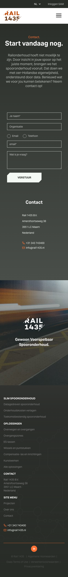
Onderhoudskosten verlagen (20, 410)
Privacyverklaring (34, 566)
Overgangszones (13, 435)
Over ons (9, 509)
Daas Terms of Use (17, 562)
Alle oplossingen (13, 466)
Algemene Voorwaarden (41, 556)
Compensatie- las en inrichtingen (22, 454)
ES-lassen (9, 441)
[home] (12, 16)
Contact (8, 515)
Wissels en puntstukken (17, 448)
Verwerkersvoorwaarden (45, 562)
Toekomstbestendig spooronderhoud (25, 416)
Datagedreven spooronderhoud (22, 404)
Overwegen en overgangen (19, 429)
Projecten (9, 503)
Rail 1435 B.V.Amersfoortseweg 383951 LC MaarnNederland (16, 485)
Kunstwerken (11, 460)
